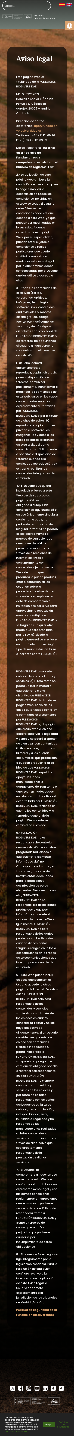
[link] (69, 25)
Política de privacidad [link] (63, 1424)
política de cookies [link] (16, 1431)
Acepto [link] (49, 1424)
